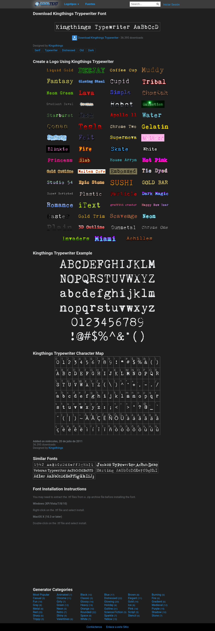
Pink (133, 608)
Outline (111, 608)
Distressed (68, 50)
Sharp (38, 615)
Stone (157, 615)
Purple (158, 608)
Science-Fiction (115, 612)
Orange (87, 608)
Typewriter (51, 50)
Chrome (64, 598)
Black (86, 594)
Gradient (159, 601)
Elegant (135, 598)
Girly (61, 601)
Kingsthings (56, 45)
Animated (64, 594)
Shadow (159, 612)
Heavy (86, 605)
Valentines (65, 619)
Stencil (134, 615)
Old (82, 50)
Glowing (111, 601)
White (85, 619)
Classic (86, 598)
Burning (158, 594)
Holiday (110, 605)
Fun (37, 601)
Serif (37, 50)
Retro (62, 612)
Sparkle (110, 615)
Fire (156, 598)
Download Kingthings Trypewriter (95, 37)
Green (63, 605)
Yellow (110, 619)
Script (133, 612)
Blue (109, 594)
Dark (91, 50)
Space (85, 615)
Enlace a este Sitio (117, 627)
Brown (133, 594)
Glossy (87, 601)
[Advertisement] (16, 63)
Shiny (62, 615)
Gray (37, 605)
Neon (62, 608)
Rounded (88, 612)
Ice (131, 605)
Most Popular (41, 594)
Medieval (160, 605)
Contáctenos (94, 627)
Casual (39, 598)
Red (37, 612)
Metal (38, 608)
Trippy (38, 619)
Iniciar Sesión (171, 4)
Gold (133, 601)
